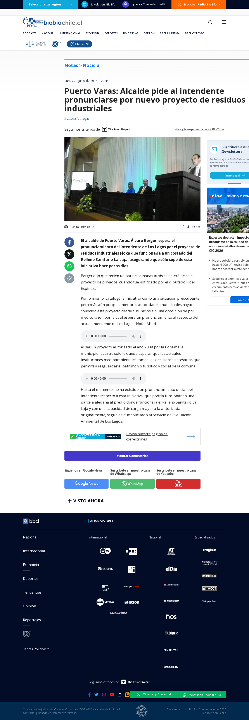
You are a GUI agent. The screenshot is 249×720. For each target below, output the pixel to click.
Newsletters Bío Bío (98, 4)
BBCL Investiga (170, 33)
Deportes (111, 33)
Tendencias (130, 33)
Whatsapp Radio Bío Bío (202, 695)
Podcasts (29, 33)
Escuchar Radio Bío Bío (198, 4)
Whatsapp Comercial (154, 694)
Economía (93, 33)
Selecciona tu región (51, 4)
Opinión (149, 33)
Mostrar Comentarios (132, 456)
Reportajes (32, 619)
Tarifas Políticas (35, 649)
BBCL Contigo (194, 33)
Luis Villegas (79, 118)
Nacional (48, 33)
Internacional (70, 33)
